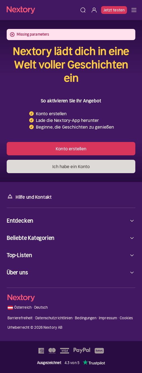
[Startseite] (42, 9)
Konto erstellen (71, 148)
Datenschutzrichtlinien (53, 318)
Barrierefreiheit (20, 318)
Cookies (126, 318)
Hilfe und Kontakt (29, 196)
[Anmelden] (94, 10)
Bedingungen (85, 318)
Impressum (108, 318)
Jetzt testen (114, 10)
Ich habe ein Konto (71, 166)
